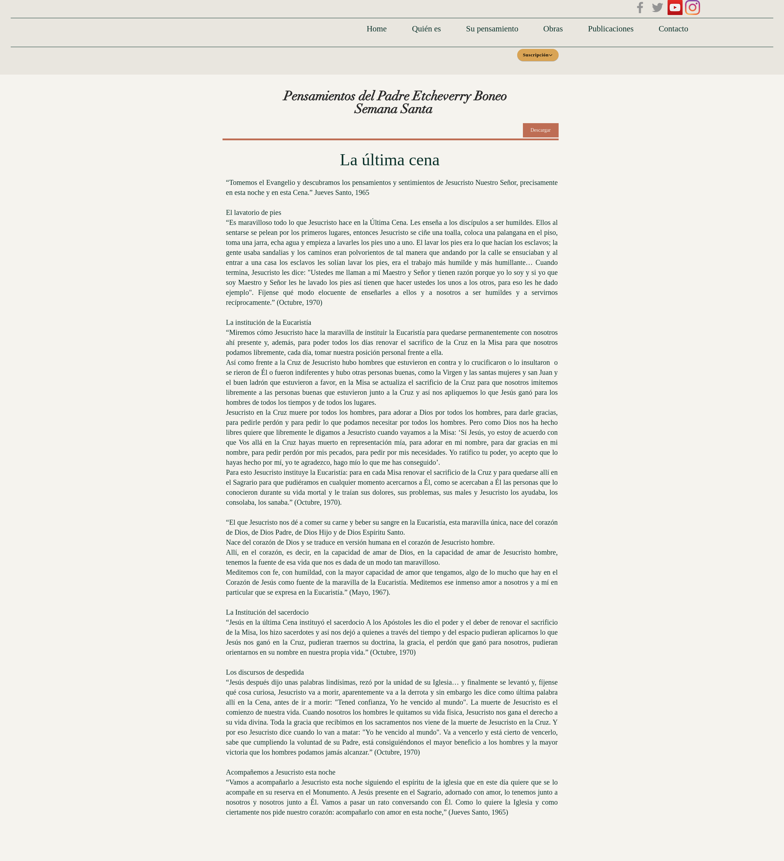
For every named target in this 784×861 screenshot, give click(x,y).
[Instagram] (692, 7)
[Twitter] (657, 7)
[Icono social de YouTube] (675, 7)
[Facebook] (640, 7)
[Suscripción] (538, 55)
